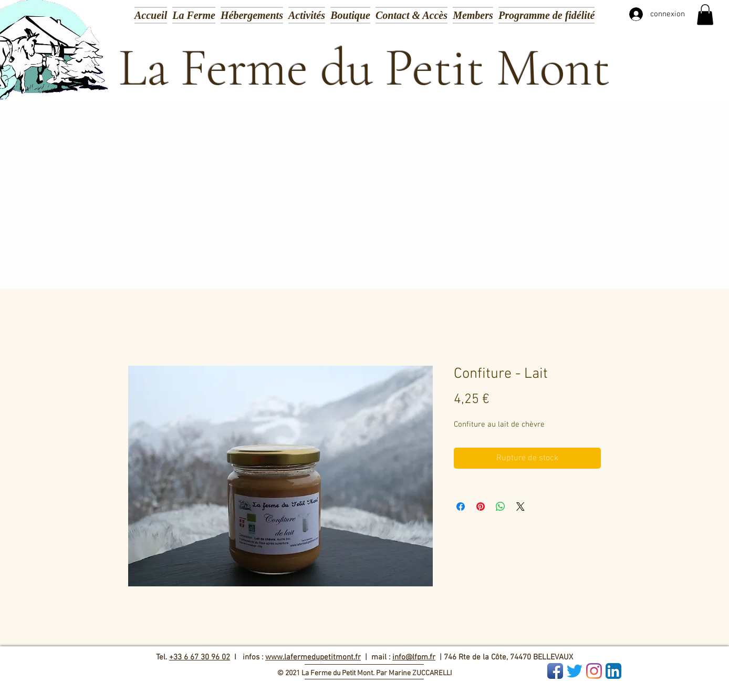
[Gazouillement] (574, 671)
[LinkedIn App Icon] (613, 671)
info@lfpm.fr (413, 657)
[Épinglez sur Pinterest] (480, 506)
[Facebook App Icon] (555, 671)
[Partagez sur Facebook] (460, 506)
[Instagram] (594, 671)
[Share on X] (520, 506)
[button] (307, 14)
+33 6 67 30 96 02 (199, 657)
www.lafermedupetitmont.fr (313, 657)
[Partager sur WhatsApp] (500, 506)
